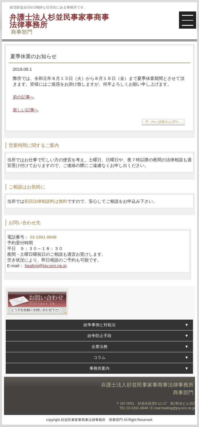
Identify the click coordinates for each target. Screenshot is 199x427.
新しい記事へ (26, 109)
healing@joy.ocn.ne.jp (46, 265)
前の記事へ (23, 97)
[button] (187, 20)
